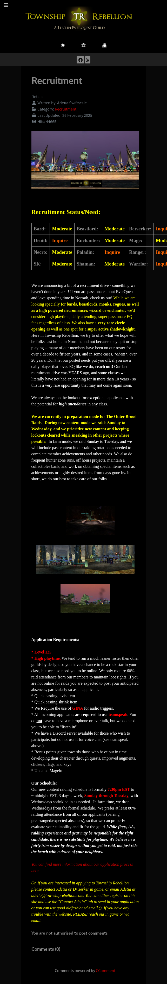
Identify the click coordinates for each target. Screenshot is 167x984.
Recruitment (65, 109)
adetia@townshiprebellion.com (57, 895)
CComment (105, 970)
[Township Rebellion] (80, 18)
